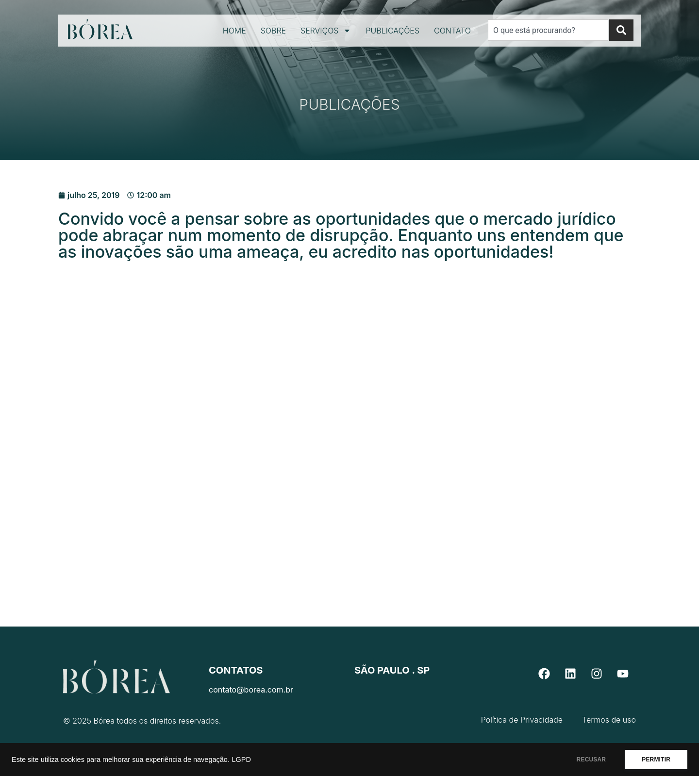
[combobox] (548, 30)
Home (234, 30)
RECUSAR (591, 759)
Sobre (273, 30)
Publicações (392, 30)
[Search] (621, 30)
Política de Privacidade (522, 720)
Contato (452, 30)
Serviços (325, 30)
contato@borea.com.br (251, 689)
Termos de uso (609, 720)
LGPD (241, 759)
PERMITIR (656, 759)
